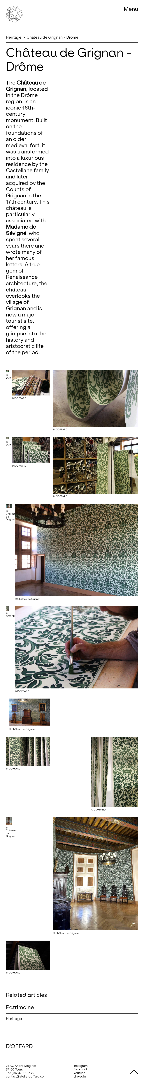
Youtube (79, 1073)
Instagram (80, 1066)
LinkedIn (79, 1076)
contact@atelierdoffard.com (26, 1076)
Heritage (13, 37)
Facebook (80, 1069)
